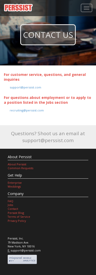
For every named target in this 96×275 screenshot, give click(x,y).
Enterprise (15, 183)
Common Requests (20, 168)
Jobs (10, 205)
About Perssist (17, 164)
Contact (13, 209)
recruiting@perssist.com (27, 110)
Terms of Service (19, 217)
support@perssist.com (25, 87)
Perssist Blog (16, 213)
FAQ (10, 201)
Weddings (14, 186)
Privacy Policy (17, 221)
